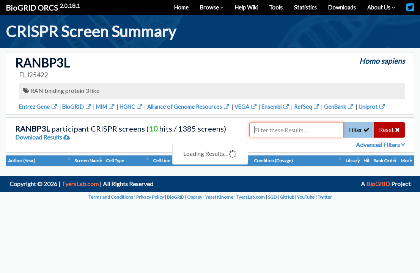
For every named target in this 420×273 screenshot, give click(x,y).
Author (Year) (21, 160)
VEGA (246, 107)
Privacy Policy (150, 197)
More (406, 160)
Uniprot (372, 107)
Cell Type (115, 160)
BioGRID (77, 107)
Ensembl (275, 107)
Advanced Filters (380, 144)
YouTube (306, 197)
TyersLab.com (80, 183)
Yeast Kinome (219, 197)
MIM (105, 107)
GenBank (339, 107)
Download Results (42, 137)
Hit (366, 160)
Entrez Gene (38, 107)
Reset (389, 129)
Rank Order (385, 160)
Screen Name (88, 160)
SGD (272, 197)
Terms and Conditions (110, 197)
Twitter (325, 197)
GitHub (287, 197)
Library (353, 160)
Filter (359, 129)
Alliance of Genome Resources (188, 107)
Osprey (194, 197)
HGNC (131, 107)
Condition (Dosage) (273, 160)
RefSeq (307, 107)
